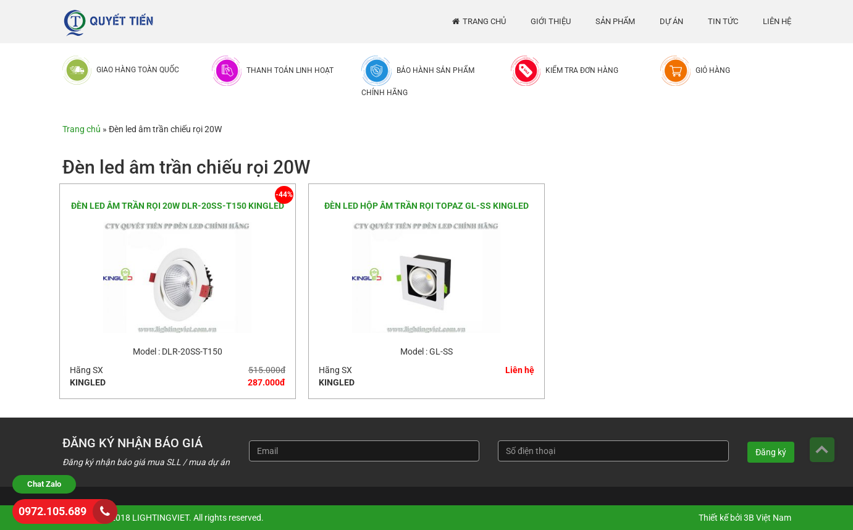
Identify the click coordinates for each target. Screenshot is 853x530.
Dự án (671, 21)
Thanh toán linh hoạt (290, 70)
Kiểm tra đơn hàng (581, 70)
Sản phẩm (615, 21)
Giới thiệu (551, 21)
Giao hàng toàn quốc (137, 69)
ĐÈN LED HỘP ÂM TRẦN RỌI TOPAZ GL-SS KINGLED (426, 206)
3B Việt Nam (767, 518)
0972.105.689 (52, 511)
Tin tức (723, 21)
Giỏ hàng (712, 70)
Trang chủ (484, 21)
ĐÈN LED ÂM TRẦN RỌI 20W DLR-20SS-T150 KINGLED (177, 206)
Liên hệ (777, 21)
